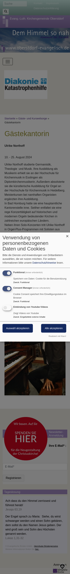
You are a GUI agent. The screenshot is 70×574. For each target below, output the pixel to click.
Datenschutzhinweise (44, 262)
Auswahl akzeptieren (17, 328)
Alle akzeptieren (54, 328)
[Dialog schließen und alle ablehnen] (67, 234)
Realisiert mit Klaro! (57, 336)
